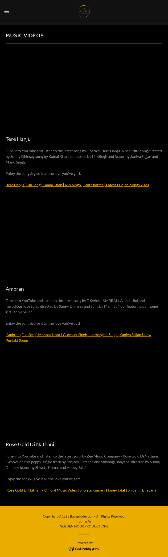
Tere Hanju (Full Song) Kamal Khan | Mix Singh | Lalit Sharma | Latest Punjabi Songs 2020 (77, 184)
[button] (14, 11)
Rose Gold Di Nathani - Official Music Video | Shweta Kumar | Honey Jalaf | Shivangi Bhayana (81, 490)
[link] (83, 11)
